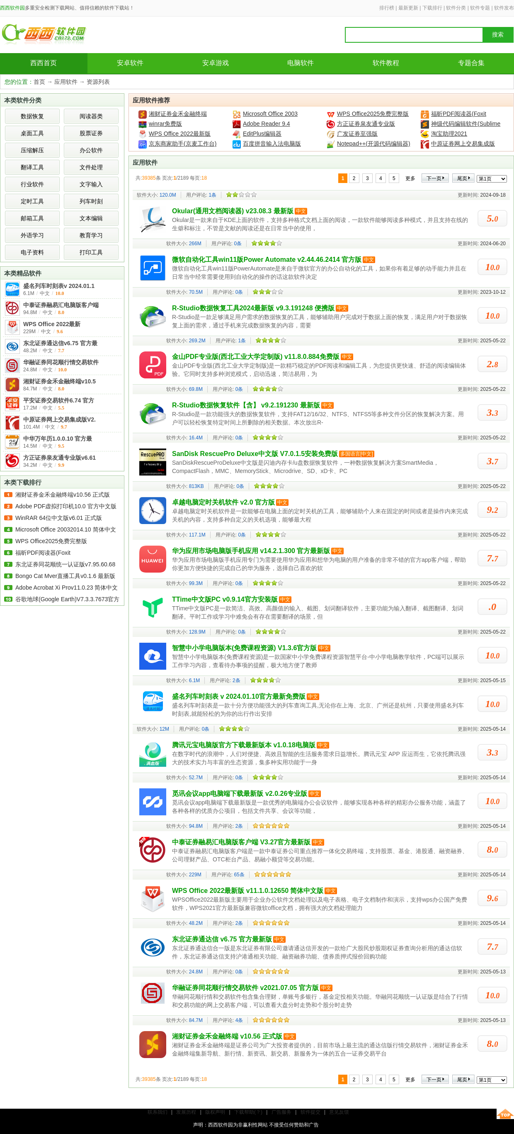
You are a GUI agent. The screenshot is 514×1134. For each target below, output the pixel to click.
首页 (39, 81)
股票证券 (91, 133)
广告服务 (281, 1112)
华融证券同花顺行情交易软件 (61, 362)
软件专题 (480, 8)
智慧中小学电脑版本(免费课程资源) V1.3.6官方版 (244, 647)
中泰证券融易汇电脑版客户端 (61, 305)
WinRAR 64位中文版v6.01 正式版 (58, 518)
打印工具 (91, 252)
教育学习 (91, 235)
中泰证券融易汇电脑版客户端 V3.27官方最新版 (241, 842)
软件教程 (386, 62)
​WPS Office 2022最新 (52, 324)
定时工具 (32, 201)
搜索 (498, 35)
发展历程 (186, 1112)
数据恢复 (32, 116)
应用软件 (66, 81)
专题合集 (471, 62)
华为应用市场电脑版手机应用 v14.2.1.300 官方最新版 (251, 550)
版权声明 (215, 1112)
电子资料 (32, 252)
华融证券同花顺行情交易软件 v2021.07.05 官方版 (245, 987)
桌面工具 (32, 133)
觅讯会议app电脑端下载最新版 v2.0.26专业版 (239, 793)
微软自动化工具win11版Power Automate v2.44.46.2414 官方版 (266, 259)
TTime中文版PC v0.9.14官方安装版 (225, 599)
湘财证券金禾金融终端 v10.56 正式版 (227, 1036)
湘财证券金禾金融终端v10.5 (59, 381)
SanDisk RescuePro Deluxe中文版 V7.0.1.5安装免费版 (255, 453)
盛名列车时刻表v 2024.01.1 (59, 286)
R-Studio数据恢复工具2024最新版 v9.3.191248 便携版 (253, 308)
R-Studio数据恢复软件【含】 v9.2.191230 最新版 (246, 405)
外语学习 (32, 235)
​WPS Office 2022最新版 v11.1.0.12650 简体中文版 (247, 890)
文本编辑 (91, 218)
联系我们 (157, 1112)
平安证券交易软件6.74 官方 (58, 400)
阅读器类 (91, 116)
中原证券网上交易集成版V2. (59, 419)
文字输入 (91, 184)
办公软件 (91, 150)
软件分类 (456, 8)
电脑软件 (300, 62)
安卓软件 (130, 62)
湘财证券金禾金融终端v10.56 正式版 (62, 494)
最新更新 (408, 8)
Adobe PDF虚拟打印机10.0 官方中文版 (65, 506)
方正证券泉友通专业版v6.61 (59, 457)
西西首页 (43, 62)
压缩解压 (32, 150)
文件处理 (91, 167)
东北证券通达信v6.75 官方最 (60, 343)
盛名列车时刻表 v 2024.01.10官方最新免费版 (238, 696)
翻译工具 (32, 167)
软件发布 (504, 8)
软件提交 (310, 1112)
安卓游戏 (215, 62)
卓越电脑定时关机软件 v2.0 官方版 (223, 502)
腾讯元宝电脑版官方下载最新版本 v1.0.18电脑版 (243, 745)
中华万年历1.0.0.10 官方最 (57, 438)
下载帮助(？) (248, 1112)
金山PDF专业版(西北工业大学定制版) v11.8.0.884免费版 (255, 356)
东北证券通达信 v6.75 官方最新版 (222, 939)
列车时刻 (91, 201)
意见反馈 (339, 1112)
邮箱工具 (32, 218)
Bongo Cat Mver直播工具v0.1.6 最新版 (65, 576)
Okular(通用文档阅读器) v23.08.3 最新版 (232, 211)
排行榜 (386, 8)
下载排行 (432, 8)
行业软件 (32, 184)
